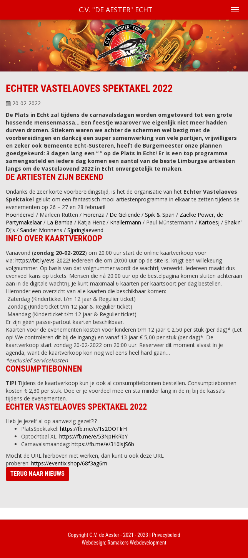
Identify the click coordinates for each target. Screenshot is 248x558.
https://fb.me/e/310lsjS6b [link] (103, 444)
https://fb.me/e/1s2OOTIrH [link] (93, 428)
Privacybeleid (166, 535)
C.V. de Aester (105, 535)
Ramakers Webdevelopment (137, 543)
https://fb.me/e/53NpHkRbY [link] (93, 436)
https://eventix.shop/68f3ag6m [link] (69, 463)
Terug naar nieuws (37, 473)
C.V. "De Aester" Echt (116, 9)
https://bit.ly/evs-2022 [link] (42, 260)
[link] (20, 214)
